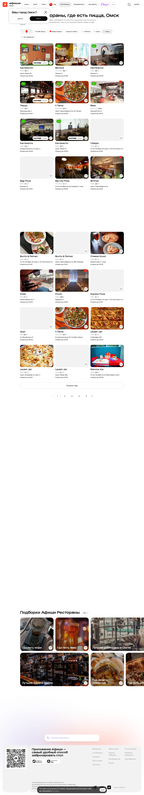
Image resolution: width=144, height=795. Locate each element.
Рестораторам (130, 749)
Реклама (96, 757)
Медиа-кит (96, 749)
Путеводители (114, 759)
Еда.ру (111, 763)
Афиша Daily (113, 749)
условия (55, 791)
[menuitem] (26, 4)
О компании (97, 753)
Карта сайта (97, 761)
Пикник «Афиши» (112, 754)
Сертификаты (130, 759)
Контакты (96, 765)
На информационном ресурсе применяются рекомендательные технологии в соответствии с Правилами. (54, 783)
